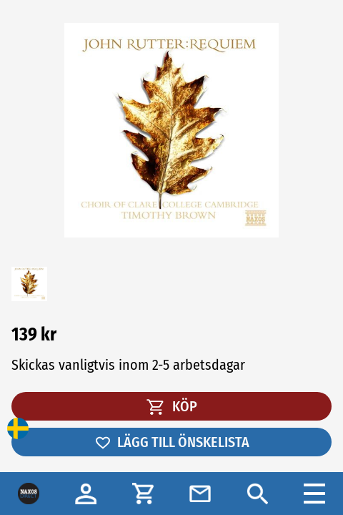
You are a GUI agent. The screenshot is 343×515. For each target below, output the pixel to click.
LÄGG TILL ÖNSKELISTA (171, 442)
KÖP (171, 406)
